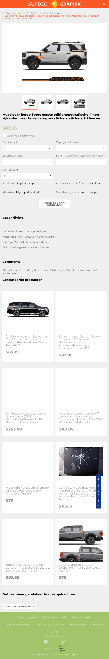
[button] (29, 102)
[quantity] (27, 176)
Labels (54, 631)
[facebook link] (45, 642)
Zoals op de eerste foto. (18, 135)
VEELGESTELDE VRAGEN (50, 624)
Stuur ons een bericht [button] (98, 491)
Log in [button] (62, 270)
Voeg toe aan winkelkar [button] (54, 203)
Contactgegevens (28, 617)
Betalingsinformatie (54, 617)
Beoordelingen (78, 624)
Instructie (98, 624)
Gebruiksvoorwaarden (18, 624)
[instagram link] (63, 642)
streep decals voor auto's (19, 606)
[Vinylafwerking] (27, 162)
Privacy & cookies (81, 617)
